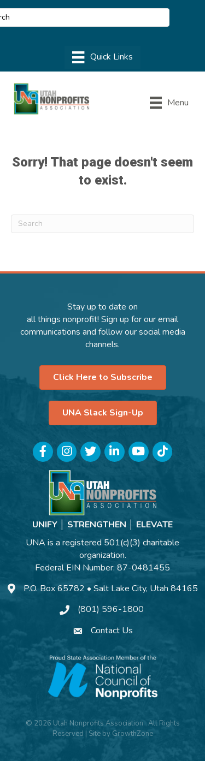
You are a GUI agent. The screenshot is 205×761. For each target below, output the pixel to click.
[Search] (102, 224)
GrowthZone (132, 734)
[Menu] (102, 57)
